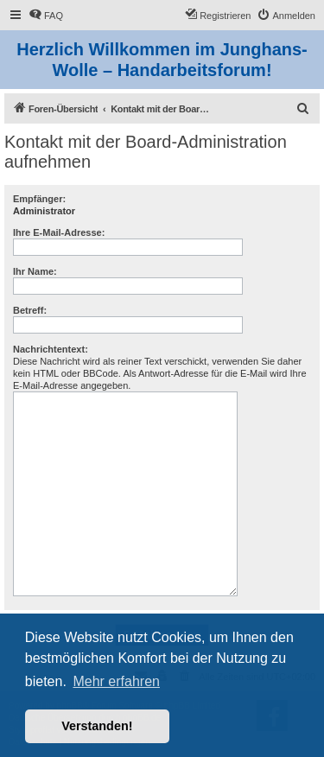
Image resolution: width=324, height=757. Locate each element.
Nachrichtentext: (50, 349)
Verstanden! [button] (96, 726)
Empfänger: (39, 199)
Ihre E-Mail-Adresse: (59, 232)
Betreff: (30, 310)
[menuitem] (46, 15)
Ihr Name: (35, 271)
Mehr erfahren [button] (116, 681)
